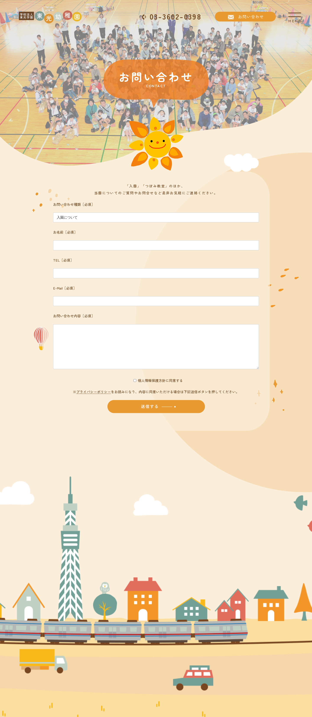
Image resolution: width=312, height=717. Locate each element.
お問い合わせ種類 (74, 204)
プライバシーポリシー (93, 400)
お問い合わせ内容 (74, 315)
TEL (63, 260)
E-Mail (64, 288)
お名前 (65, 232)
